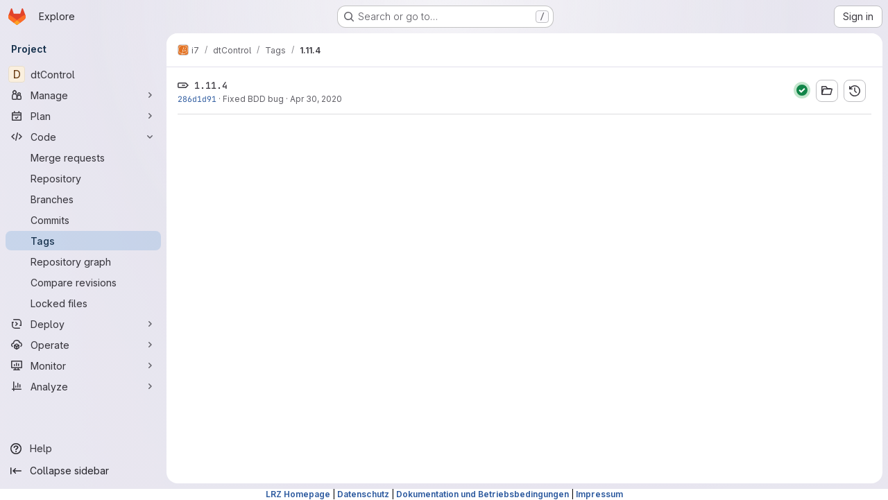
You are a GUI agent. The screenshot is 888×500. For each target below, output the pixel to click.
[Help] (83, 448)
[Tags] (83, 240)
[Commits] (83, 220)
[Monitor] (83, 365)
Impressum (599, 494)
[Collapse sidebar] (83, 471)
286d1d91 (197, 99)
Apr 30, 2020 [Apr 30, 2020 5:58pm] (316, 99)
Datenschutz (363, 494)
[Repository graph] (83, 261)
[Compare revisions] (83, 282)
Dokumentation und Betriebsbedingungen (482, 494)
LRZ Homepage (298, 494)
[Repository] (83, 178)
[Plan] (83, 116)
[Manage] (83, 95)
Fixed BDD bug (253, 99)
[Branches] (83, 199)
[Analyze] (83, 386)
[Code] (83, 136)
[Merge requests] (83, 157)
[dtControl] (83, 74)
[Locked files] (83, 303)
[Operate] (83, 344)
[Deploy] (83, 324)
